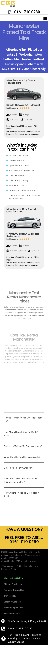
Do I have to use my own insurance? (23, 446)
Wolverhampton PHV (13, 608)
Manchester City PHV (13, 578)
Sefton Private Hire (12, 602)
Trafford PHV (10, 596)
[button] (45, 18)
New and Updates (12, 613)
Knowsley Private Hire (14, 590)
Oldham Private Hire (13, 584)
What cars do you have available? (22, 457)
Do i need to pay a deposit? (18, 468)
